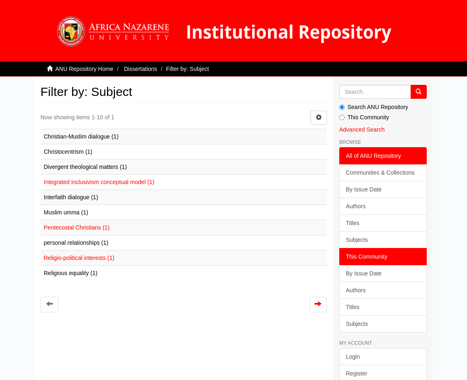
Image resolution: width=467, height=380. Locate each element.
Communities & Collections (380, 172)
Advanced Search (362, 129)
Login (353, 356)
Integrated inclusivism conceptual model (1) (99, 182)
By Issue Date (364, 189)
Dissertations (140, 69)
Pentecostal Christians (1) (77, 227)
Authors (356, 206)
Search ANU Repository (373, 107)
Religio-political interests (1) (79, 258)
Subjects (357, 240)
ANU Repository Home (84, 69)
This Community (364, 117)
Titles (352, 223)
